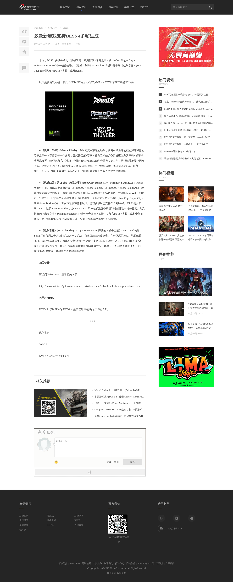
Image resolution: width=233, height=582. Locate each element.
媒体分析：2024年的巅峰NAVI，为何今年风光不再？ (200, 328)
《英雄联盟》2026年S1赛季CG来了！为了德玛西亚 (200, 210)
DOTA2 (144, 7)
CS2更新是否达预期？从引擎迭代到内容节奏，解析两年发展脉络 (200, 308)
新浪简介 (62, 563)
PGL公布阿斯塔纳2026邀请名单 (180, 151)
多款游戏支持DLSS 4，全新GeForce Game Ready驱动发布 (124, 396)
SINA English (144, 563)
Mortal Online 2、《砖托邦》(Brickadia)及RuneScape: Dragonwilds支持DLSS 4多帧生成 (139, 390)
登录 (109, 462)
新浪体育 (78, 515)
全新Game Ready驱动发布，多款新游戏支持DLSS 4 (121, 416)
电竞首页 (65, 7)
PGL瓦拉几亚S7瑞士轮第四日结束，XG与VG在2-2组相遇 (192, 130)
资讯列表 (52, 27)
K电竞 (77, 520)
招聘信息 (119, 563)
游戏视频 (113, 7)
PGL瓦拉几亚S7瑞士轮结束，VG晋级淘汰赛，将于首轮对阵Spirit (196, 94)
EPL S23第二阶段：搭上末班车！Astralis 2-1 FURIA (189, 137)
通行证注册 (158, 563)
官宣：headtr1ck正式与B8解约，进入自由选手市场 (189, 102)
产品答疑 (170, 563)
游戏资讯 (81, 7)
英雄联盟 (129, 7)
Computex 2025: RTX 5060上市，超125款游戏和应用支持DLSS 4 (128, 409)
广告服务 (97, 563)
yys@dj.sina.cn (175, 528)
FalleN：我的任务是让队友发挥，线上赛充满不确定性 (191, 109)
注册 (116, 462)
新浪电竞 (38, 27)
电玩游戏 (23, 520)
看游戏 (50, 515)
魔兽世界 (51, 520)
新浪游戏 (23, 515)
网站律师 (130, 563)
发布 (132, 461)
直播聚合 (97, 7)
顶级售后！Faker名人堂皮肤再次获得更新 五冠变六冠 (171, 239)
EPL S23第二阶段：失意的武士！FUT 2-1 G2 (186, 144)
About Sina (74, 563)
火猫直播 (78, 525)
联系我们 (108, 563)
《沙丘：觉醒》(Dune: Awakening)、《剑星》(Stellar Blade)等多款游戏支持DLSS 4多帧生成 (142, 403)
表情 (58, 462)
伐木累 (22, 530)
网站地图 (86, 563)
